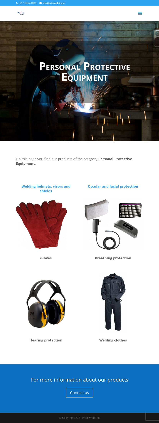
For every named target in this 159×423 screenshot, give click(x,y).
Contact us (79, 392)
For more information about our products (79, 379)
